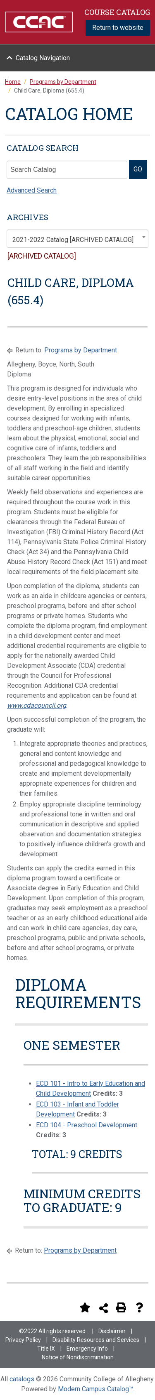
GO (138, 169)
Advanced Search (32, 190)
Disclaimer (112, 1331)
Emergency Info (87, 1348)
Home (13, 81)
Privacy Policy (23, 1339)
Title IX (46, 1348)
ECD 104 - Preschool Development (86, 1125)
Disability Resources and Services (95, 1339)
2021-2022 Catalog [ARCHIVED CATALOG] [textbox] (73, 240)
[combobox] (77, 239)
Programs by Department (80, 350)
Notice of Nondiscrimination (78, 1357)
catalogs (22, 1379)
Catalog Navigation (43, 58)
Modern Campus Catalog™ (95, 1389)
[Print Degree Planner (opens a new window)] (66, 1307)
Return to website (117, 28)
